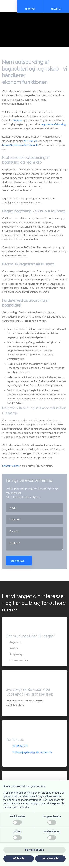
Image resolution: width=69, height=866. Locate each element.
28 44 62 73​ (30, 140)
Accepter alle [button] (50, 858)
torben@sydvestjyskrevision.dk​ (20, 144)
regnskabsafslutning (53, 124)
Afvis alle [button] (18, 858)
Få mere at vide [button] (34, 849)
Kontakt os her (10, 465)
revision (17, 120)
